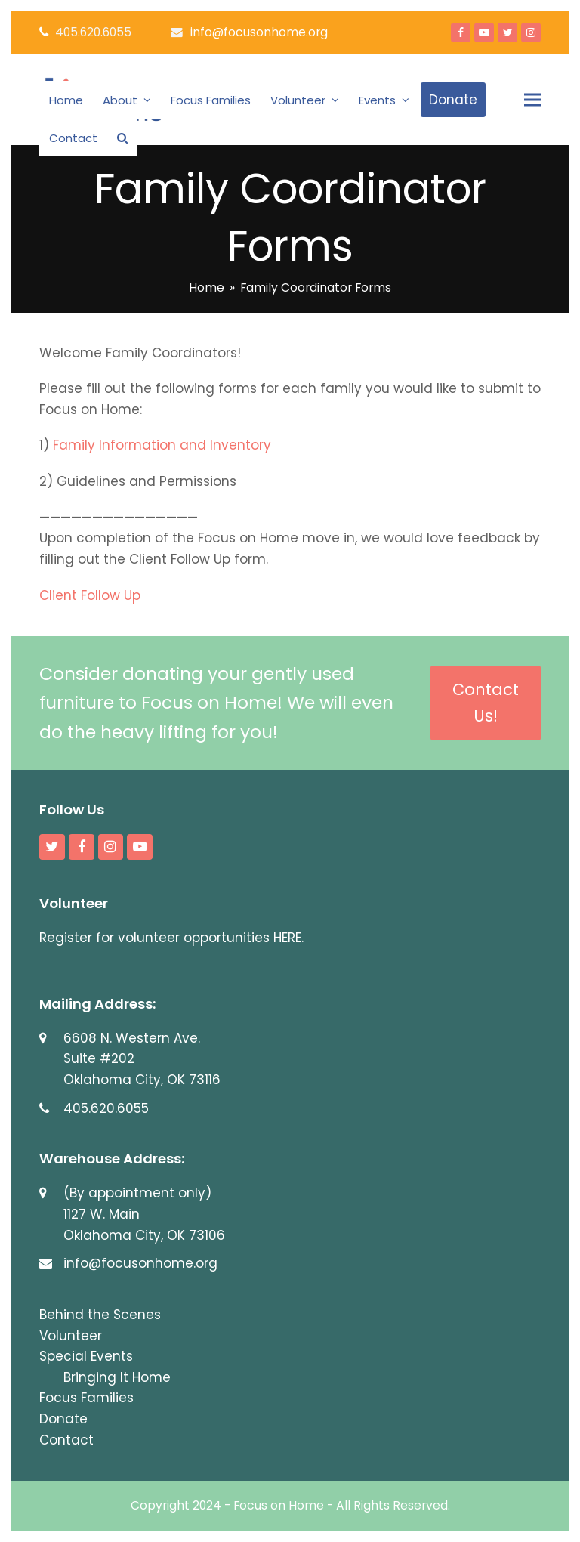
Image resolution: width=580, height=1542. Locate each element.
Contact (66, 1440)
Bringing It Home (117, 1377)
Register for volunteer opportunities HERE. (171, 938)
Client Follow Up (89, 595)
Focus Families (86, 1398)
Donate (63, 1419)
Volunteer (70, 1336)
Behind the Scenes (100, 1315)
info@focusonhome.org (259, 32)
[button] (122, 137)
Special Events (86, 1356)
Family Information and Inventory (162, 445)
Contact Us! (485, 702)
